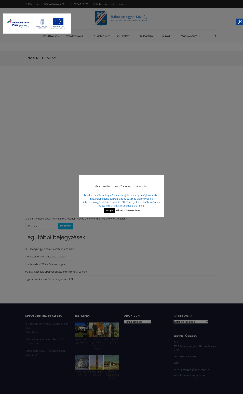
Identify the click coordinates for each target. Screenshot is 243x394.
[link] (37, 23)
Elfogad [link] (109, 210)
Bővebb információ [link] (128, 210)
